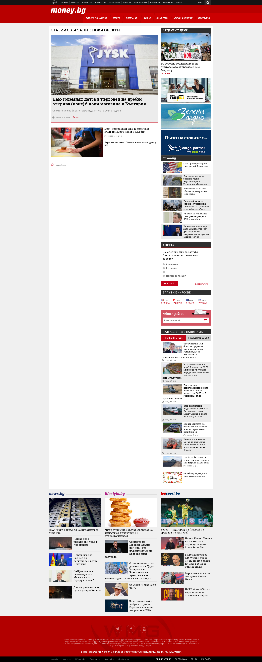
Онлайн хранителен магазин (141, 2)
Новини (65, 2)
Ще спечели (170, 264)
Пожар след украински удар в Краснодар (86, 541)
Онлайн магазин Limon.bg (127, 2)
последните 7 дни (173, 338)
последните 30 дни (198, 338)
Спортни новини (100, 2)
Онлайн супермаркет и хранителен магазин (195, 474)
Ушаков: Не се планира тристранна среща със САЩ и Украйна (195, 216)
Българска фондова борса (114, 2)
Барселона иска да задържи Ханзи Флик (197, 576)
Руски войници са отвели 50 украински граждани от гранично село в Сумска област (196, 205)
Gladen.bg (109, 659)
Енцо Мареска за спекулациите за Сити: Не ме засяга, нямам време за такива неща (197, 560)
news (171, 158)
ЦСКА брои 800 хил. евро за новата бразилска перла (198, 592)
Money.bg (66, 659)
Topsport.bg (95, 659)
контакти (206, 659)
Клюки (87, 2)
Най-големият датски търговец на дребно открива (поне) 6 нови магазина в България (99, 101)
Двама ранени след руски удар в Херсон (87, 589)
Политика (165, 74)
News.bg (54, 659)
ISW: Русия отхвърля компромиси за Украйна (74, 531)
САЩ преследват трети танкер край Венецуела (195, 164)
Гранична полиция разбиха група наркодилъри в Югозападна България (195, 180)
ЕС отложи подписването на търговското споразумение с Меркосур (180, 67)
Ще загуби (170, 268)
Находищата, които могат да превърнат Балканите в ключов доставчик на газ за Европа (194, 444)
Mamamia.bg (168, 2)
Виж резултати (202, 284)
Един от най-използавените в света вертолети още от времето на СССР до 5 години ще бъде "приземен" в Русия (185, 392)
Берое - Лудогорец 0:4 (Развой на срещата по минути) (182, 531)
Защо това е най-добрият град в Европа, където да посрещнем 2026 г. (141, 605)
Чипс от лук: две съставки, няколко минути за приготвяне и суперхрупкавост (129, 532)
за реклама (181, 659)
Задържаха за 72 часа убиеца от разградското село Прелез (196, 191)
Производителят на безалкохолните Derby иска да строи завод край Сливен (195, 428)
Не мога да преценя (174, 276)
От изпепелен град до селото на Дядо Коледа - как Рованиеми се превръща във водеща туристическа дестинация (129, 571)
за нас (194, 659)
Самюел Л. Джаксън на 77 (142, 586)
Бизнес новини (75, 2)
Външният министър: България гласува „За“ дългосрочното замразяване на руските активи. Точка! (196, 231)
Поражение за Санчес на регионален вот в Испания (85, 559)
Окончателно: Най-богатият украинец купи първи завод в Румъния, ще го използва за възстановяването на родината (183, 350)
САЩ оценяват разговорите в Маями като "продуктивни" (84, 576)
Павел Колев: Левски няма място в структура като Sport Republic (198, 543)
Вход (200, 2)
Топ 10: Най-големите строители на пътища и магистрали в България (196, 460)
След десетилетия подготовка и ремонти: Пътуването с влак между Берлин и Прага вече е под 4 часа (196, 411)
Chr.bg (179, 2)
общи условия (163, 659)
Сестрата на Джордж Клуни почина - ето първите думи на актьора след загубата (129, 549)
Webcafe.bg (155, 2)
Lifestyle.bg (80, 659)
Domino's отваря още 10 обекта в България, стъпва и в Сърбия (126, 130)
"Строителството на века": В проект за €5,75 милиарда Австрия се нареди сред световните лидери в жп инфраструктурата (185, 371)
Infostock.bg (123, 659)
